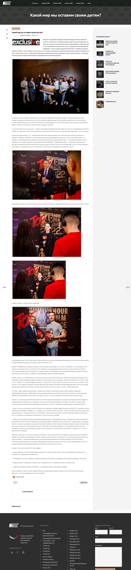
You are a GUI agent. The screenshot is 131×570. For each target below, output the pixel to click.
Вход (89, 3)
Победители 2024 (75, 556)
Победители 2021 (75, 548)
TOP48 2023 (46, 549)
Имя (96, 526)
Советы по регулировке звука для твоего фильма (112, 63)
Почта (111, 526)
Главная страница (48, 557)
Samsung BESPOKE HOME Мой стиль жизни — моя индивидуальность (51, 539)
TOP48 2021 (46, 544)
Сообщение (98, 543)
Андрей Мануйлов (25, 35)
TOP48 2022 (46, 546)
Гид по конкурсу (47, 555)
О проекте (35, 3)
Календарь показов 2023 (50, 563)
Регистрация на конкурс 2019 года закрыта (112, 72)
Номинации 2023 (75, 540)
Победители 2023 (75, 553)
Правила (72, 559)
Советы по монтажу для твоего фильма (111, 82)
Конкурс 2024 (46, 3)
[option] (24, 508)
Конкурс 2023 (57, 3)
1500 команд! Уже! (111, 101)
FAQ (44, 529)
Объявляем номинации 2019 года (112, 92)
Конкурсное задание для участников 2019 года (111, 42)
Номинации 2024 (75, 542)
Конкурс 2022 (69, 3)
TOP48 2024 (46, 552)
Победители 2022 (75, 551)
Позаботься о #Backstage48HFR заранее (111, 52)
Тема (96, 535)
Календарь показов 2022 (50, 560)
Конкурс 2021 (80, 3)
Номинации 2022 (75, 537)
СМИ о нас (73, 567)
